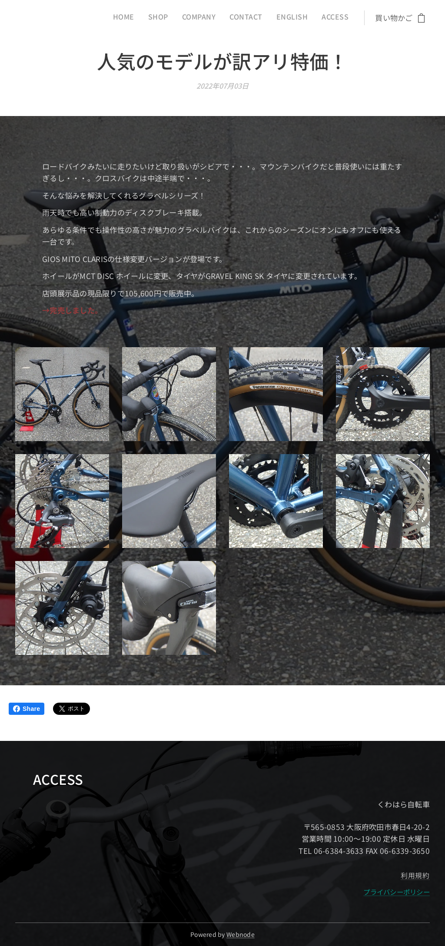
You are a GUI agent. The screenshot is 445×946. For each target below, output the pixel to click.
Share (26, 708)
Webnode (240, 934)
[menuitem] (277, 18)
